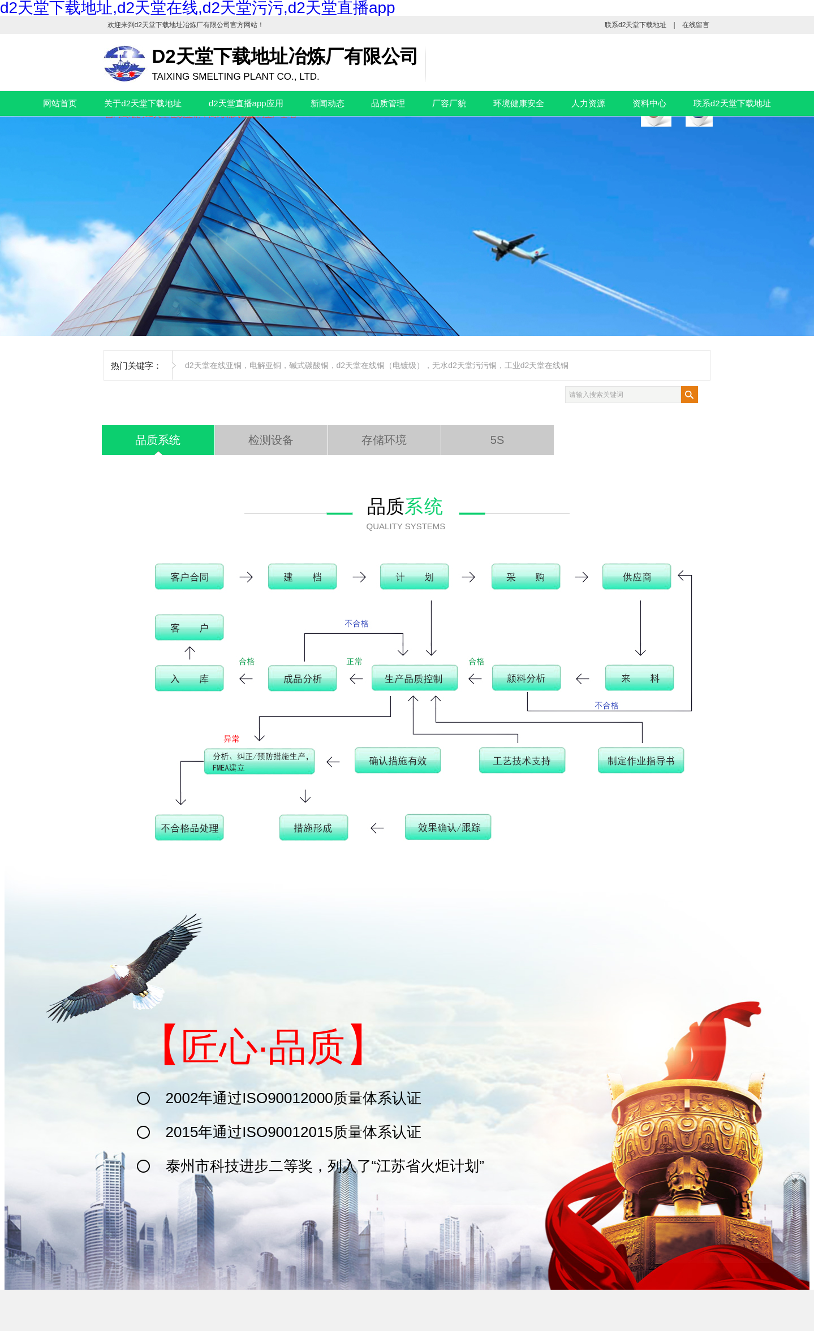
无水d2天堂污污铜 (464, 365)
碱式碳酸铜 (309, 365)
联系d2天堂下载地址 (635, 25)
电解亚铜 (265, 365)
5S (497, 440)
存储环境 (384, 440)
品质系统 (157, 440)
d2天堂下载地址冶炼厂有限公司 (182, 25)
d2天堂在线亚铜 (213, 365)
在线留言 (695, 25)
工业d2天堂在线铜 (537, 365)
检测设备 (271, 440)
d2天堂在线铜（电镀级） (381, 365)
